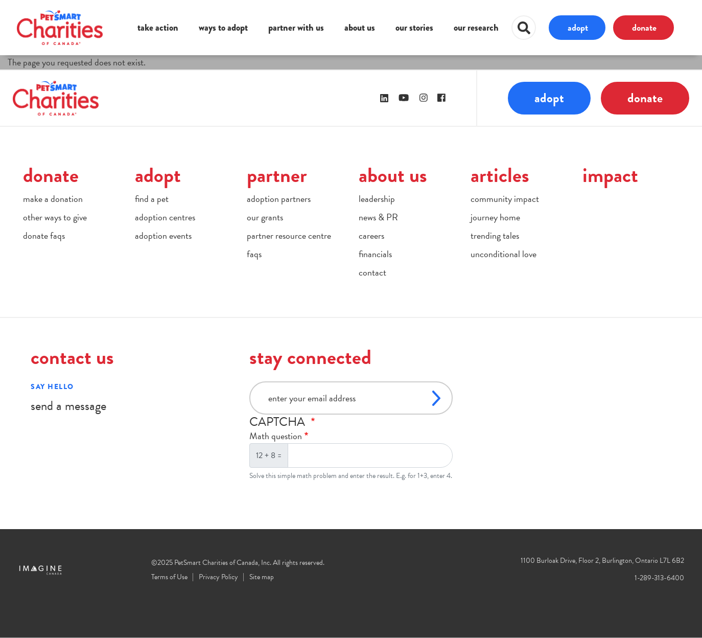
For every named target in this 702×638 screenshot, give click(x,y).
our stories (414, 27)
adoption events (163, 235)
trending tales (495, 235)
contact (372, 272)
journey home (495, 217)
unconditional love (503, 254)
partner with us (296, 27)
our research (476, 27)
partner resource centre (289, 235)
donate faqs (44, 235)
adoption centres (165, 217)
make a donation (53, 199)
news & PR (378, 217)
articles (500, 175)
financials (375, 254)
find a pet (152, 199)
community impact (505, 199)
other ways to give (55, 217)
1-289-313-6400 (659, 578)
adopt (578, 27)
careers (371, 235)
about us (359, 27)
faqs (254, 254)
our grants (265, 217)
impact (610, 175)
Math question (275, 436)
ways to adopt (223, 27)
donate (644, 27)
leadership (377, 199)
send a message (68, 405)
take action (157, 27)
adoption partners (279, 199)
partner (277, 175)
